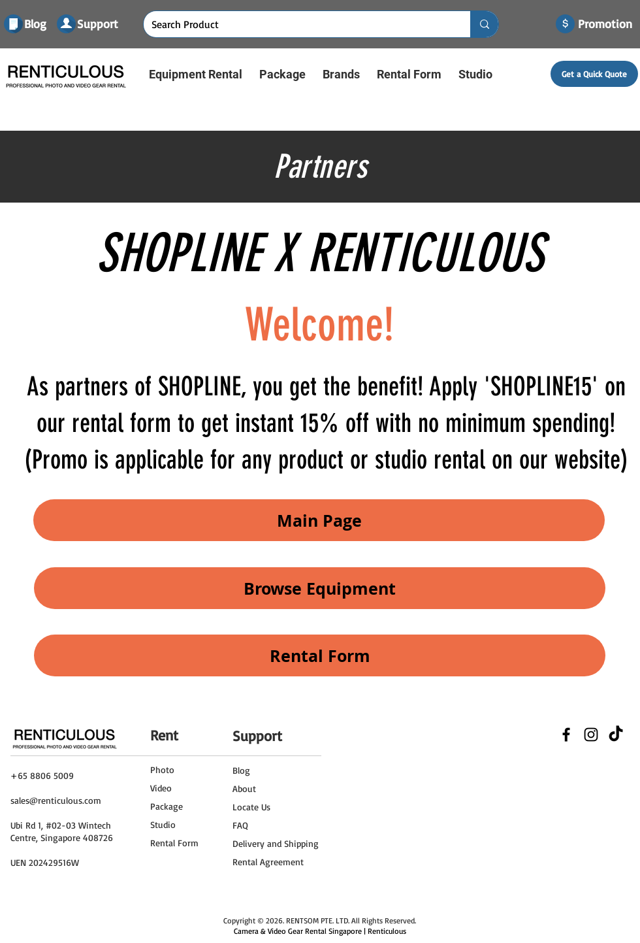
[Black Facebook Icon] (566, 734)
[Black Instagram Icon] (591, 734)
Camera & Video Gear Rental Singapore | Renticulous (320, 931)
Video (161, 787)
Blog (241, 770)
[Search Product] (297, 24)
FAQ (240, 825)
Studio (163, 824)
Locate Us (251, 806)
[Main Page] (319, 520)
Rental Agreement (268, 861)
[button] (195, 74)
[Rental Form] (319, 655)
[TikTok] (616, 734)
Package (166, 806)
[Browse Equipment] (319, 588)
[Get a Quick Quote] (594, 74)
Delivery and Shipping (275, 843)
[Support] (98, 24)
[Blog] (37, 24)
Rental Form (174, 842)
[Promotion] (605, 24)
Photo (162, 769)
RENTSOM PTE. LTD (317, 920)
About (244, 788)
